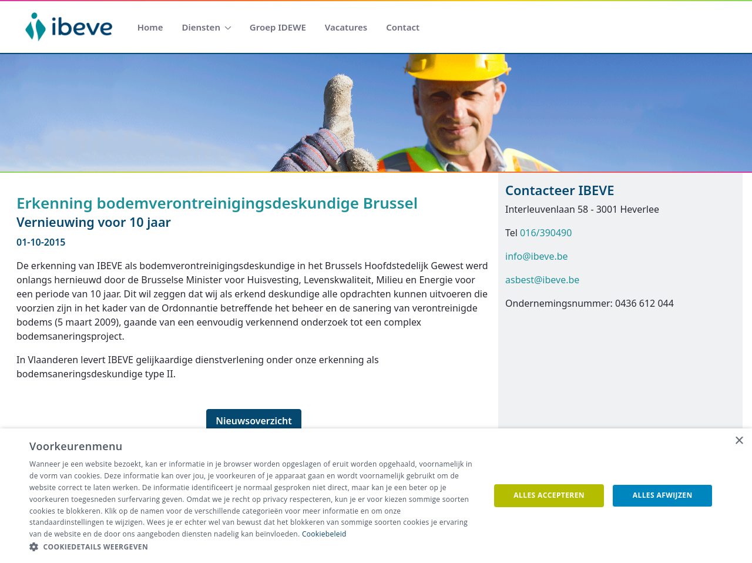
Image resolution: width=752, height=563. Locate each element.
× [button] (738, 441)
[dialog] (376, 495)
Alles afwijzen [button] (663, 495)
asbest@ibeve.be (542, 279)
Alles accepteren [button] (549, 495)
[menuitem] (150, 27)
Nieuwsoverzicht (254, 420)
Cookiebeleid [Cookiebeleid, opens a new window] (324, 534)
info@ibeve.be (536, 256)
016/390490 (546, 232)
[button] (252, 547)
